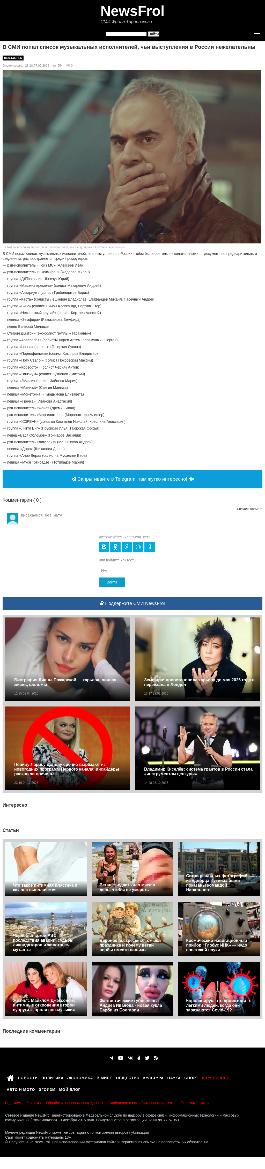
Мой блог (69, 1089)
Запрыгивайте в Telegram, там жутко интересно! (132, 479)
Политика (52, 1077)
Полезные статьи (195, 1103)
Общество (128, 1077)
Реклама (33, 1103)
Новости (28, 1077)
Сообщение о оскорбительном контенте (142, 1103)
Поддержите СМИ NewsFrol (132, 603)
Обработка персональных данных (74, 1103)
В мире (104, 1077)
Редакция (13, 1103)
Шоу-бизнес (13, 58)
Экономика (80, 1077)
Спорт (191, 1077)
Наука (174, 1077)
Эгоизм (47, 1089)
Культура (153, 1077)
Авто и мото (21, 1089)
